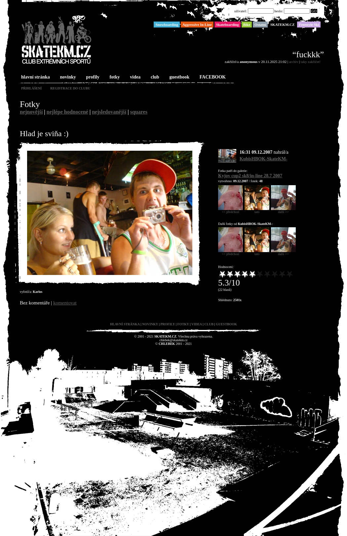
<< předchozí (230, 210)
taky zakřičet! (311, 62)
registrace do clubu (70, 88)
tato (257, 210)
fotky (114, 77)
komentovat (65, 302)
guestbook (178, 77)
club (154, 77)
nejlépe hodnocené (67, 112)
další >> (283, 210)
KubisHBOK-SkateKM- (264, 158)
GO (314, 11)
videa (134, 77)
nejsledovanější (109, 112)
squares (138, 112)
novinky (67, 77)
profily (92, 77)
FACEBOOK (212, 77)
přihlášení (31, 88)
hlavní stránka (35, 77)
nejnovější (31, 112)
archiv (293, 62)
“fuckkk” (308, 54)
